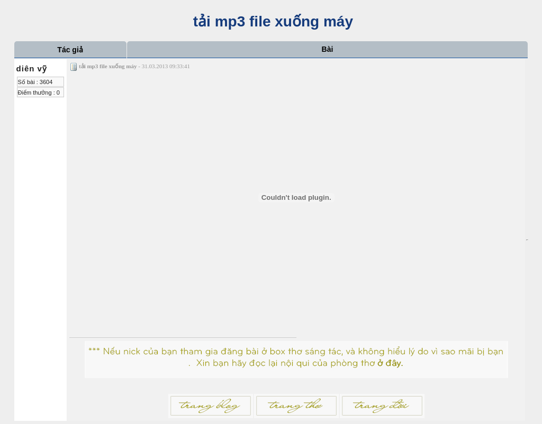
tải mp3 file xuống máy (271, 21)
